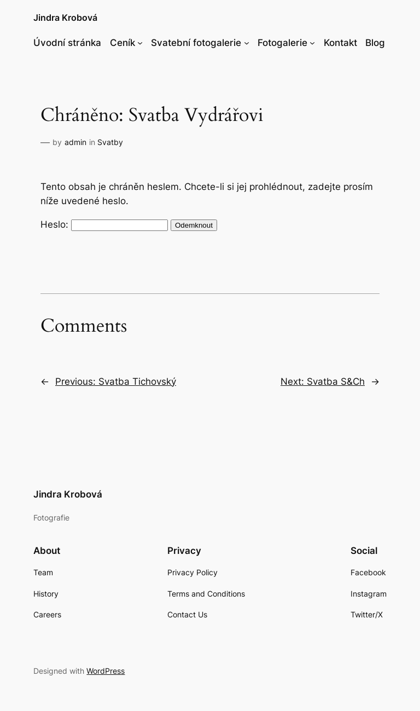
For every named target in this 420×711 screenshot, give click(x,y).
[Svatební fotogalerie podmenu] (246, 42)
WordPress (105, 670)
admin (75, 142)
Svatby (110, 142)
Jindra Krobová (65, 17)
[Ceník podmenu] (140, 42)
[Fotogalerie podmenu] (312, 42)
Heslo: (104, 224)
